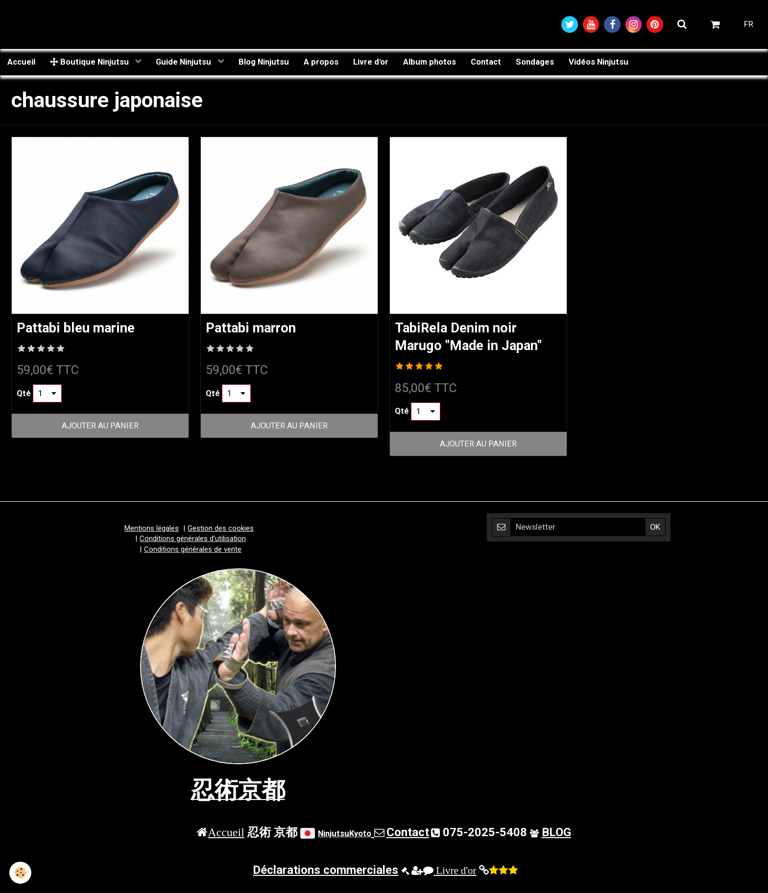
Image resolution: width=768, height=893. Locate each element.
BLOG (556, 834)
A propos (321, 62)
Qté (24, 394)
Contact (486, 62)
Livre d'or (370, 62)
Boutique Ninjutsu (90, 62)
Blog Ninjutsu (264, 62)
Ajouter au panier (100, 427)
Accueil (21, 62)
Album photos (429, 62)
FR (748, 24)
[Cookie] (21, 873)
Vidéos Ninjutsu (598, 62)
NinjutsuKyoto (344, 835)
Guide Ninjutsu (184, 62)
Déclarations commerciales (325, 871)
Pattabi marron (254, 328)
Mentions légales (151, 529)
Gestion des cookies (221, 529)
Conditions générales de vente (192, 550)
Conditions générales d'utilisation (193, 540)
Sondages (535, 62)
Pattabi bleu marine (80, 328)
